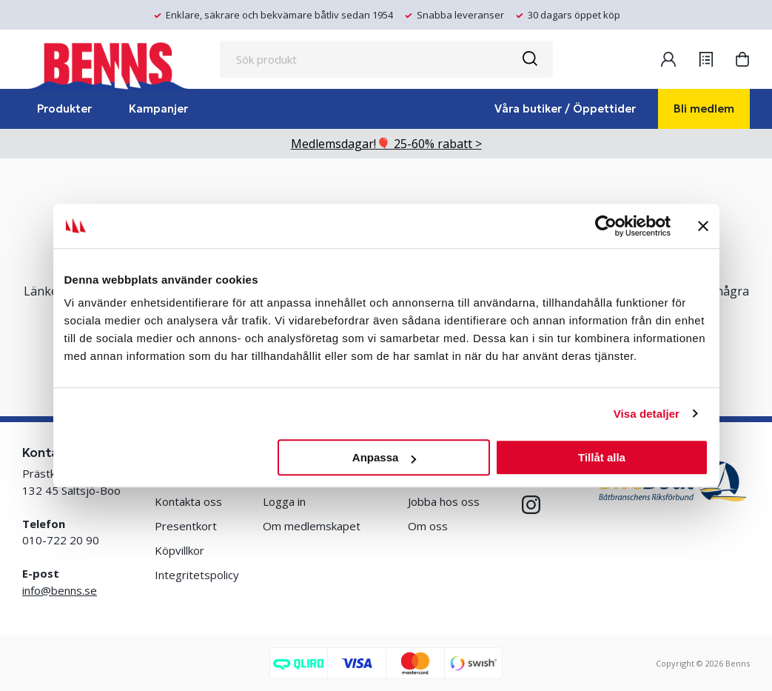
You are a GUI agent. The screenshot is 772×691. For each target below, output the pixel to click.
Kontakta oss (188, 501)
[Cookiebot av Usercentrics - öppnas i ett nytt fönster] (606, 226)
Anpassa (384, 457)
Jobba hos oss (444, 501)
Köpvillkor (179, 550)
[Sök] (529, 59)
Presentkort (186, 525)
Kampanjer (158, 108)
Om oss (428, 525)
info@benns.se (59, 590)
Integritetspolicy (197, 574)
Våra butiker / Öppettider (565, 108)
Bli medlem (704, 108)
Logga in (284, 501)
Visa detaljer (646, 413)
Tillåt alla (601, 457)
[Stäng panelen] (703, 226)
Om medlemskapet (311, 525)
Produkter (64, 108)
